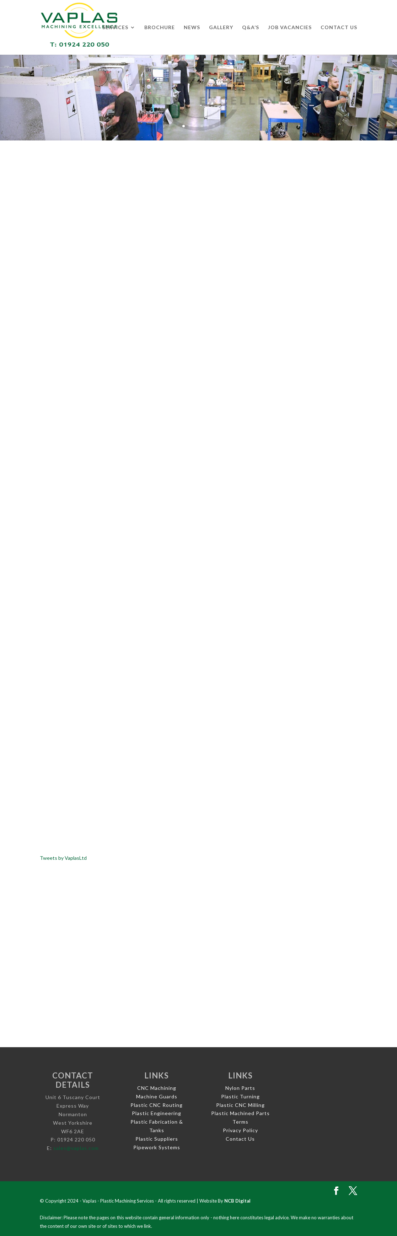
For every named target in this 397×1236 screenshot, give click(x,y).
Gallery (221, 27)
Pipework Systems (156, 1147)
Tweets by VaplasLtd (63, 858)
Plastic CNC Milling (240, 1105)
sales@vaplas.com (76, 1148)
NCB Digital (237, 1201)
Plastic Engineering (156, 1113)
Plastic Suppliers (156, 1139)
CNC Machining (156, 1088)
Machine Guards (156, 1096)
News (192, 27)
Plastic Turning (240, 1096)
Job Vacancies (290, 27)
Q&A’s (250, 27)
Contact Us (339, 27)
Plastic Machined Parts (240, 1113)
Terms (240, 1122)
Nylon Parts (240, 1088)
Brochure (159, 27)
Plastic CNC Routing (156, 1105)
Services (115, 27)
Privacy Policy (240, 1130)
